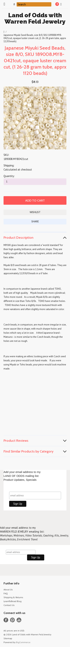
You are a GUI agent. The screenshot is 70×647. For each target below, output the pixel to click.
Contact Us (9, 605)
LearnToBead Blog (12, 601)
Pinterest (12, 620)
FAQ (6, 593)
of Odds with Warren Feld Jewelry (35, 18)
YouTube (19, 620)
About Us (8, 589)
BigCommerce (23, 642)
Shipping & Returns (13, 597)
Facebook (6, 620)
